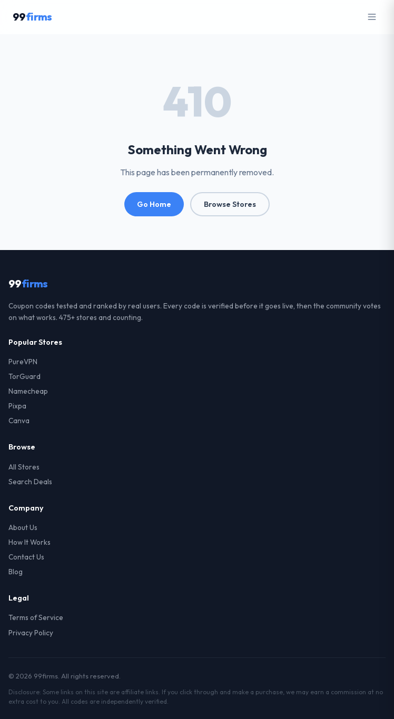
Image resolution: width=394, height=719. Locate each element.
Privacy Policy (30, 632)
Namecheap (28, 391)
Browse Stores (230, 204)
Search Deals (30, 481)
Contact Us (26, 557)
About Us (22, 527)
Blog (15, 571)
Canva (18, 420)
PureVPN (22, 361)
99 (32, 16)
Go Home (154, 204)
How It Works (29, 542)
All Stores (24, 467)
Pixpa (17, 406)
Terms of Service (35, 617)
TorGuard (24, 376)
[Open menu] (371, 16)
